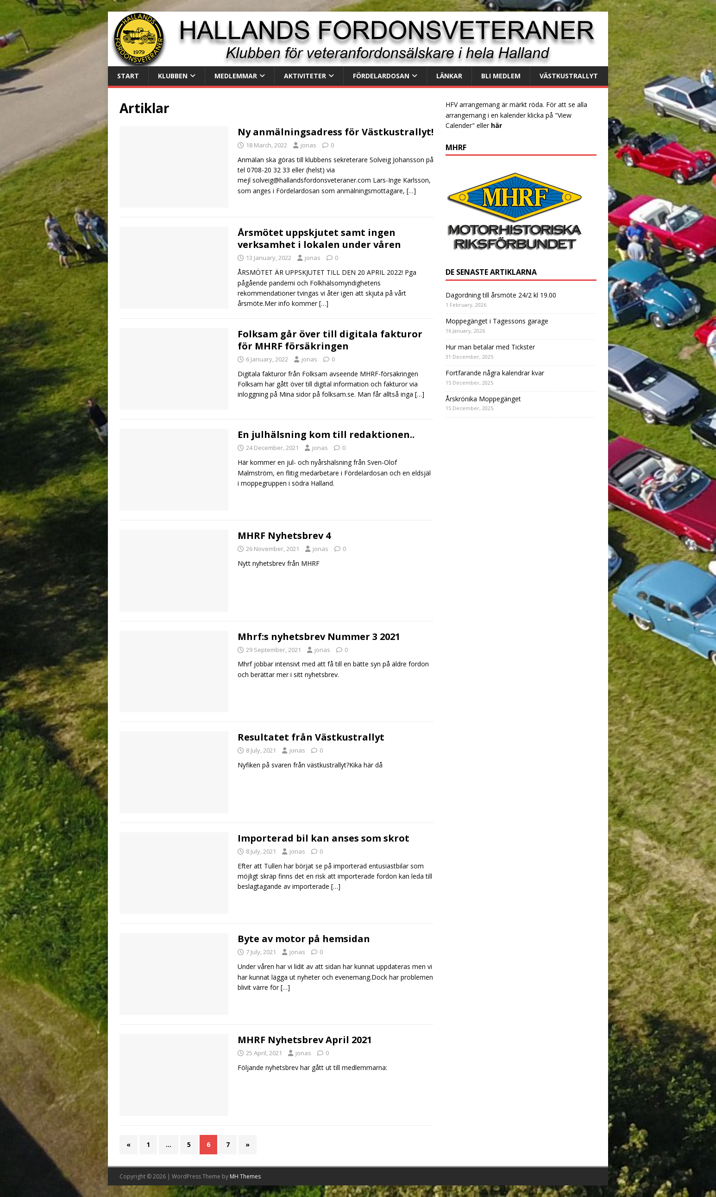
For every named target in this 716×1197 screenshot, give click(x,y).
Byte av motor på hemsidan (304, 938)
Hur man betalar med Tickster (490, 346)
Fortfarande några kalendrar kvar (495, 372)
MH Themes (245, 1176)
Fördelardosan (381, 75)
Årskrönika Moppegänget (483, 398)
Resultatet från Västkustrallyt (311, 737)
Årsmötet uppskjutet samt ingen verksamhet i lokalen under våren (319, 238)
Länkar (449, 75)
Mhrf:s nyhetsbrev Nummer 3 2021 (319, 636)
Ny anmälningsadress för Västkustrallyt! (335, 132)
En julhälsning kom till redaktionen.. (326, 434)
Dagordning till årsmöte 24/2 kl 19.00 (501, 295)
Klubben (173, 75)
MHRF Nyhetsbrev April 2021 (305, 1039)
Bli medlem (501, 75)
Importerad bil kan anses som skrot (323, 838)
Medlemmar (235, 75)
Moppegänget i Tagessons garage (497, 321)
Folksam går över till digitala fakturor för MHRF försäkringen (330, 340)
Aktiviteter (305, 75)
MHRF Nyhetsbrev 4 (284, 535)
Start (128, 75)
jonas (308, 145)
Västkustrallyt (569, 75)
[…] (411, 190)
